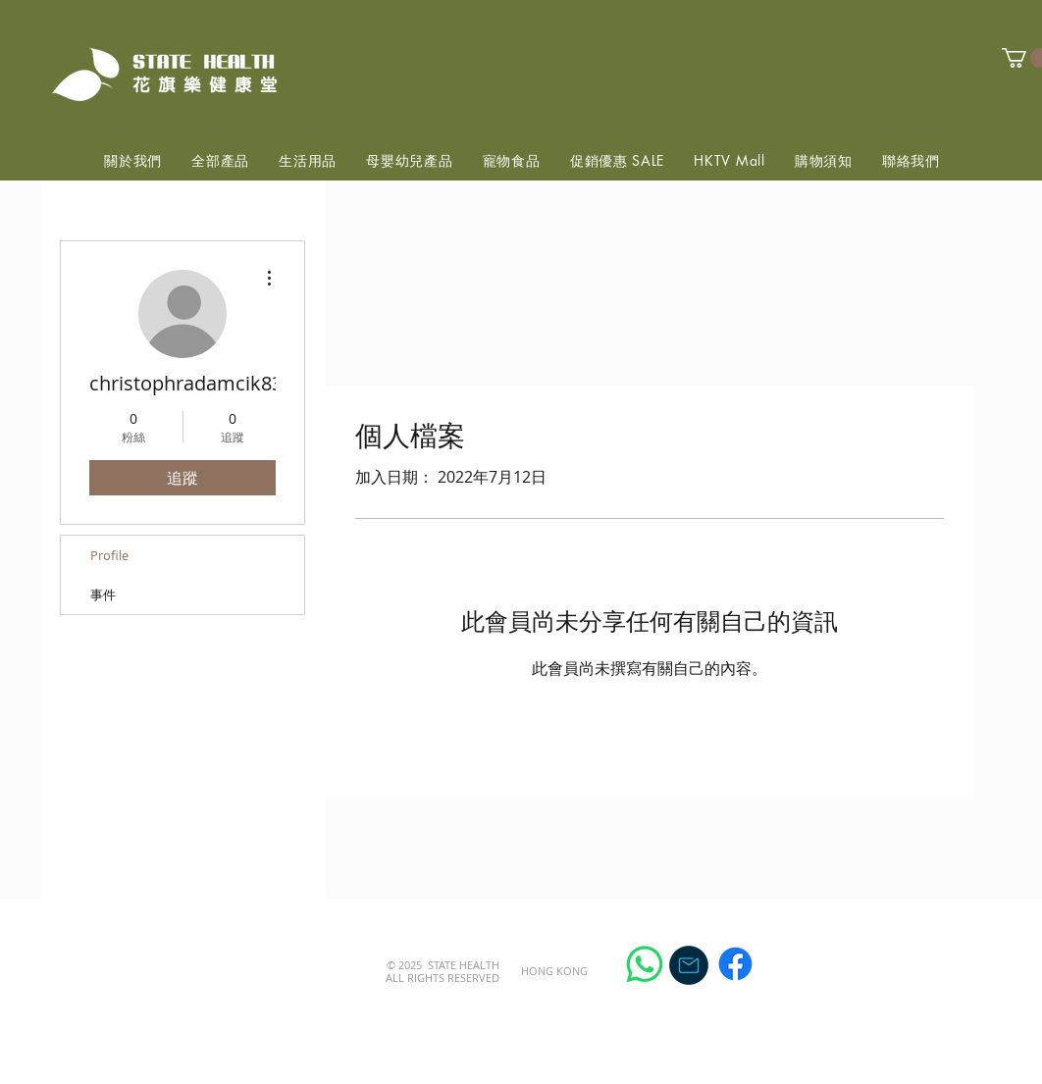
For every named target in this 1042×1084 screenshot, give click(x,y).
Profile (109, 555)
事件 (103, 594)
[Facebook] (735, 964)
